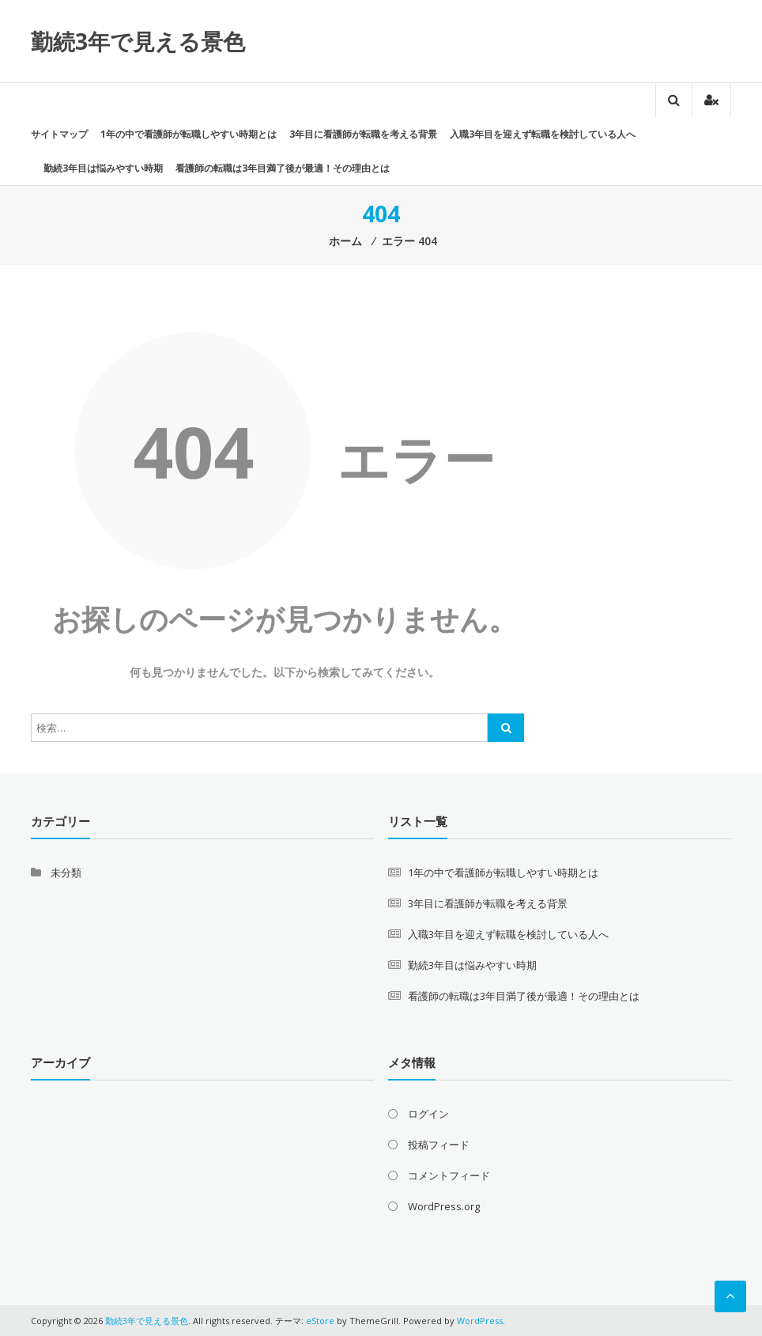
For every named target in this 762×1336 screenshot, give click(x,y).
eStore (320, 1321)
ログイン (428, 1114)
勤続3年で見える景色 (138, 41)
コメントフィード (449, 1175)
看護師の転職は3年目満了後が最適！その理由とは (282, 168)
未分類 (66, 872)
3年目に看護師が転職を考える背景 (363, 134)
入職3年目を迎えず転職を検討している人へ (543, 134)
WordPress (480, 1321)
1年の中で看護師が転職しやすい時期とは (188, 134)
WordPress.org (444, 1206)
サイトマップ (59, 134)
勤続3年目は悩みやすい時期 (103, 168)
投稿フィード (439, 1144)
